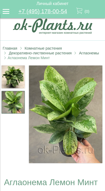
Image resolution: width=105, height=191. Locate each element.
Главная (10, 48)
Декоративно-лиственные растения (40, 53)
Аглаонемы (89, 53)
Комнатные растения (43, 48)
